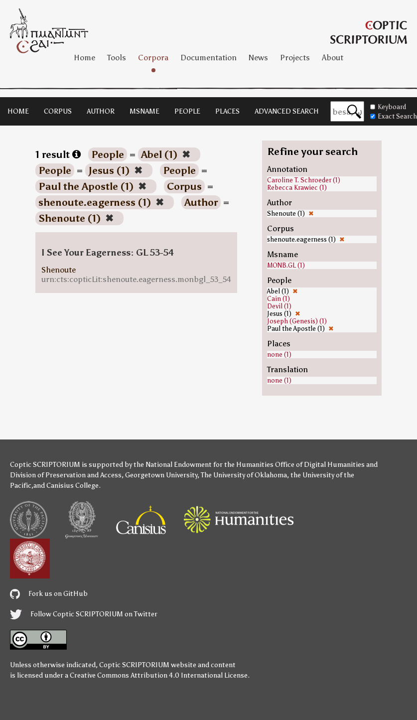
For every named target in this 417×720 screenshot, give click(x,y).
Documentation (208, 57)
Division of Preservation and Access (66, 475)
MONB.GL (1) (286, 265)
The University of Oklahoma (244, 475)
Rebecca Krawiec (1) (297, 187)
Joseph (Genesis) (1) (297, 321)
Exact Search (393, 116)
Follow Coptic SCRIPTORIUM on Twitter (83, 614)
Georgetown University (161, 475)
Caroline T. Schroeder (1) (303, 180)
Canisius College (72, 485)
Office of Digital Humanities (320, 464)
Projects (295, 57)
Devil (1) (279, 306)
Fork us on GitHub (49, 593)
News (258, 57)
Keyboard (388, 107)
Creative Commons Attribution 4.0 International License (159, 675)
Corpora (153, 57)
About (332, 57)
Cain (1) (278, 298)
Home (84, 57)
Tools (116, 57)
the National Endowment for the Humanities (204, 464)
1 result (58, 154)
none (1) (279, 354)
